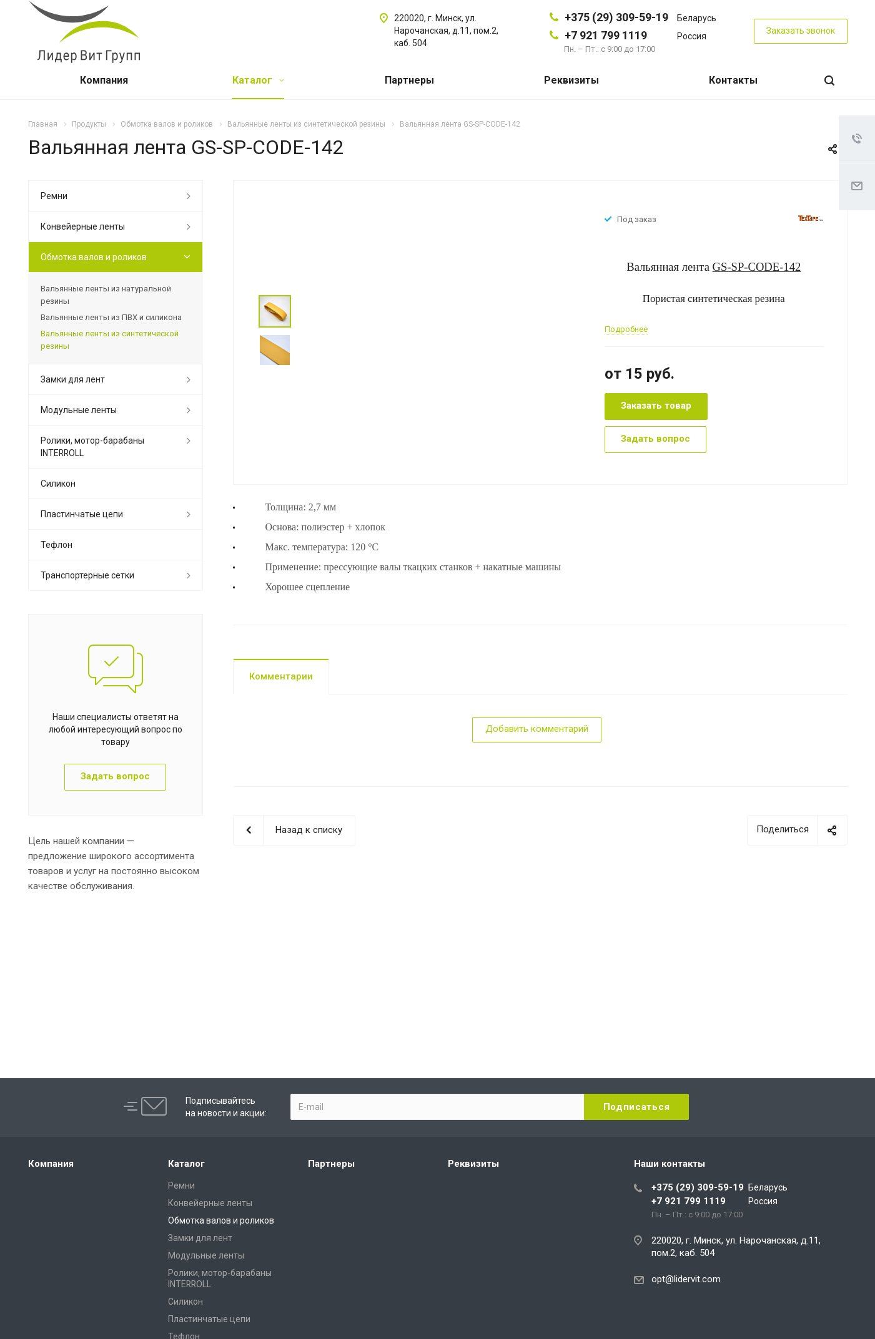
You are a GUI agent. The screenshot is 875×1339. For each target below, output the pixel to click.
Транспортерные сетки (87, 575)
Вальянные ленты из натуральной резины (106, 295)
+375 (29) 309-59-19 (616, 17)
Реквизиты (571, 80)
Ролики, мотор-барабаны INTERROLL (92, 447)
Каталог (258, 80)
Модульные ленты (79, 410)
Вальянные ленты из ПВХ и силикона (111, 317)
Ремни (54, 196)
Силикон (58, 484)
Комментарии (281, 676)
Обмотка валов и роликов (94, 257)
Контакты (733, 80)
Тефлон (56, 545)
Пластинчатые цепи (82, 514)
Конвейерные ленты (83, 226)
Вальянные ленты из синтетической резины (110, 340)
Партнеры (409, 80)
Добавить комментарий (536, 728)
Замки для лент (73, 379)
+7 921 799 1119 (606, 35)
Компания (104, 80)
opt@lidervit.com (686, 1279)
